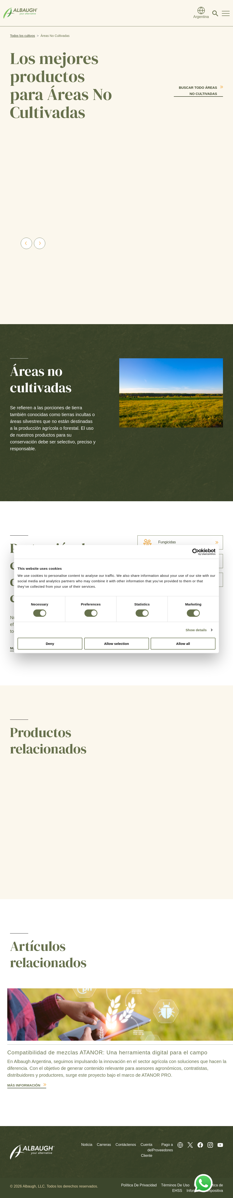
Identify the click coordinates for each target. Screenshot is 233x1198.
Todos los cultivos (22, 36)
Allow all (183, 644)
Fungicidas (157, 542)
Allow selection (116, 644)
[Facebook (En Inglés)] (198, 1145)
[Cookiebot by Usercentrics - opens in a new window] (195, 551)
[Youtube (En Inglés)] (218, 1145)
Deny (50, 644)
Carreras (104, 1145)
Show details (196, 630)
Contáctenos (126, 1145)
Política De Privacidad (139, 1185)
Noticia (86, 1145)
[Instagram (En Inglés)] (208, 1145)
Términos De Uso (175, 1185)
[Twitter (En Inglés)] (188, 1145)
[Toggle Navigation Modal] (226, 13)
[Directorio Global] (201, 13)
